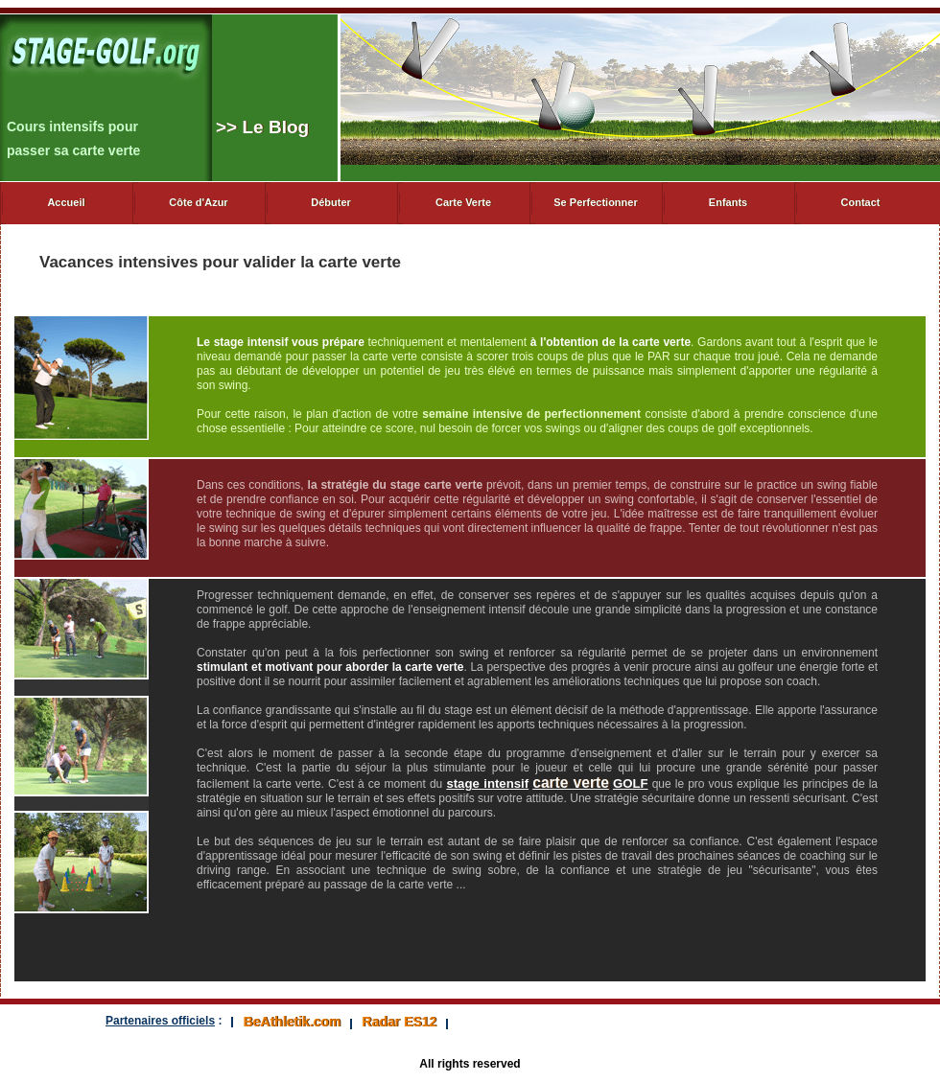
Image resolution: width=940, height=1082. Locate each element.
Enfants (728, 202)
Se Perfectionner (595, 202)
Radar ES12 (399, 1021)
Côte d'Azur (198, 202)
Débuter (331, 202)
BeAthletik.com (292, 1021)
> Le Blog (262, 127)
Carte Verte (463, 202)
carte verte (570, 782)
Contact (861, 202)
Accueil (65, 202)
